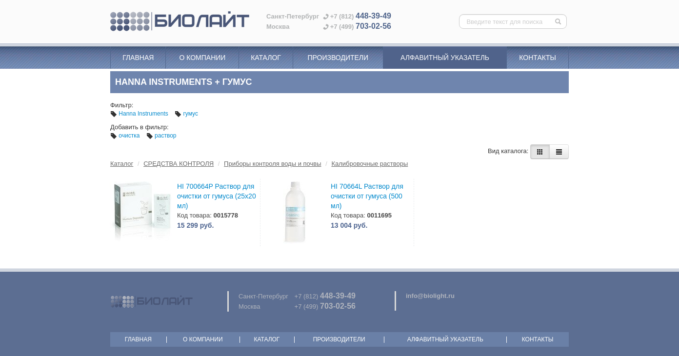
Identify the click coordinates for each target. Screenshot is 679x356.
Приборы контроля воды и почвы (272, 163)
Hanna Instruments (140, 113)
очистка (125, 135)
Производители (337, 57)
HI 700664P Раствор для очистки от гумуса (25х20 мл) (216, 196)
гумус (186, 113)
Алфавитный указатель (444, 57)
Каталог (266, 57)
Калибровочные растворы (369, 163)
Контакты (537, 57)
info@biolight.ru (430, 295)
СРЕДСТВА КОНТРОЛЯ (178, 163)
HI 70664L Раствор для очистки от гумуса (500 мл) (367, 196)
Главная (138, 57)
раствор (161, 135)
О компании (202, 57)
